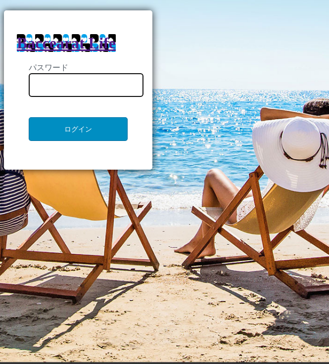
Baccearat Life (66, 43)
